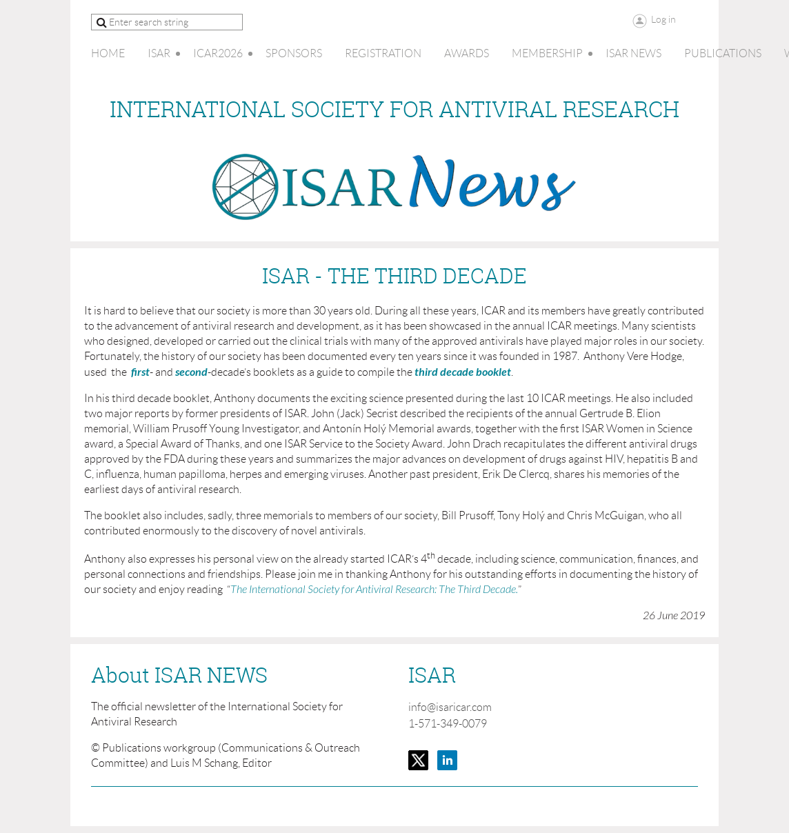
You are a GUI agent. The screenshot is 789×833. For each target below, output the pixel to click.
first (140, 372)
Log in (663, 19)
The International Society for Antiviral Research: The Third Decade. (374, 589)
